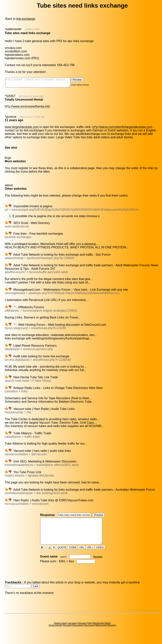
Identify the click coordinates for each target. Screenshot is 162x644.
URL (82, 554)
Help (90, 630)
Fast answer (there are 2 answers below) (41, 83)
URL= (90, 554)
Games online (60, 630)
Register (97, 563)
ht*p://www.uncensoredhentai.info (27, 108)
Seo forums (89, 632)
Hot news (67, 632)
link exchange (25, 18)
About (107, 630)
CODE (72, 554)
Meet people (101, 632)
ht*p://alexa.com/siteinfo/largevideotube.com (122, 128)
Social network (55, 632)
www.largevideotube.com (22, 128)
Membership (98, 630)
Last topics (72, 630)
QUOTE (62, 554)
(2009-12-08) (32, 29)
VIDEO (100, 554)
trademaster (13, 29)
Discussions (78, 632)
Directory (111, 632)
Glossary (82, 630)
